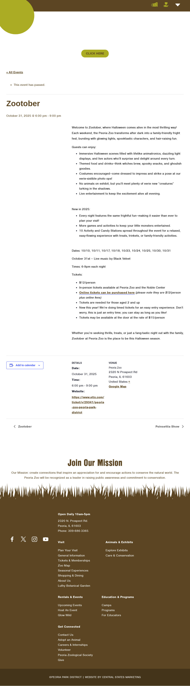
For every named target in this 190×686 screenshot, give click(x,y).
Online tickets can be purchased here (107, 292)
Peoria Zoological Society (75, 655)
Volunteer (64, 650)
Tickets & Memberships (74, 561)
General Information (71, 556)
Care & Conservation (120, 556)
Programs (108, 610)
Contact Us (65, 635)
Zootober (24, 427)
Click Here (95, 53)
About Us (64, 581)
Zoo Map (64, 566)
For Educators (111, 615)
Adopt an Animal (69, 640)
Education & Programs (118, 597)
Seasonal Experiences (73, 571)
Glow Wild (64, 615)
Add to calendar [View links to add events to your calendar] (25, 365)
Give (61, 660)
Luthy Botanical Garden (74, 586)
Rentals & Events (70, 597)
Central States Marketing (121, 677)
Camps (106, 605)
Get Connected (69, 627)
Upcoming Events (70, 605)
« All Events (14, 72)
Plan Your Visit (68, 550)
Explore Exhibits (117, 550)
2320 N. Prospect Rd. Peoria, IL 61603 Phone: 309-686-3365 (73, 526)
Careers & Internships (73, 645)
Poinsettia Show (167, 427)
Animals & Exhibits (119, 542)
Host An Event (67, 610)
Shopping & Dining (70, 576)
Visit (61, 542)
